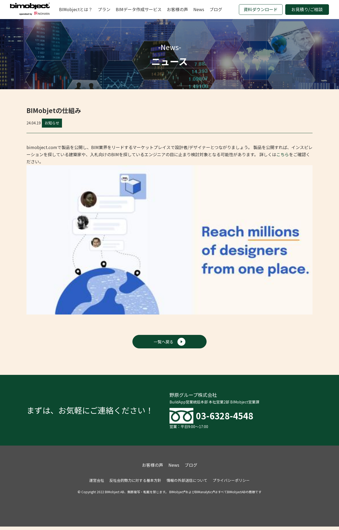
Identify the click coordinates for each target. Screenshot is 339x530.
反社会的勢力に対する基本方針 (135, 483)
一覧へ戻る (170, 342)
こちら (282, 154)
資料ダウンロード (261, 9)
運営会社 (96, 483)
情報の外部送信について (187, 483)
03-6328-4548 (231, 417)
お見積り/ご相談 (307, 9)
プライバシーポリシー (231, 483)
